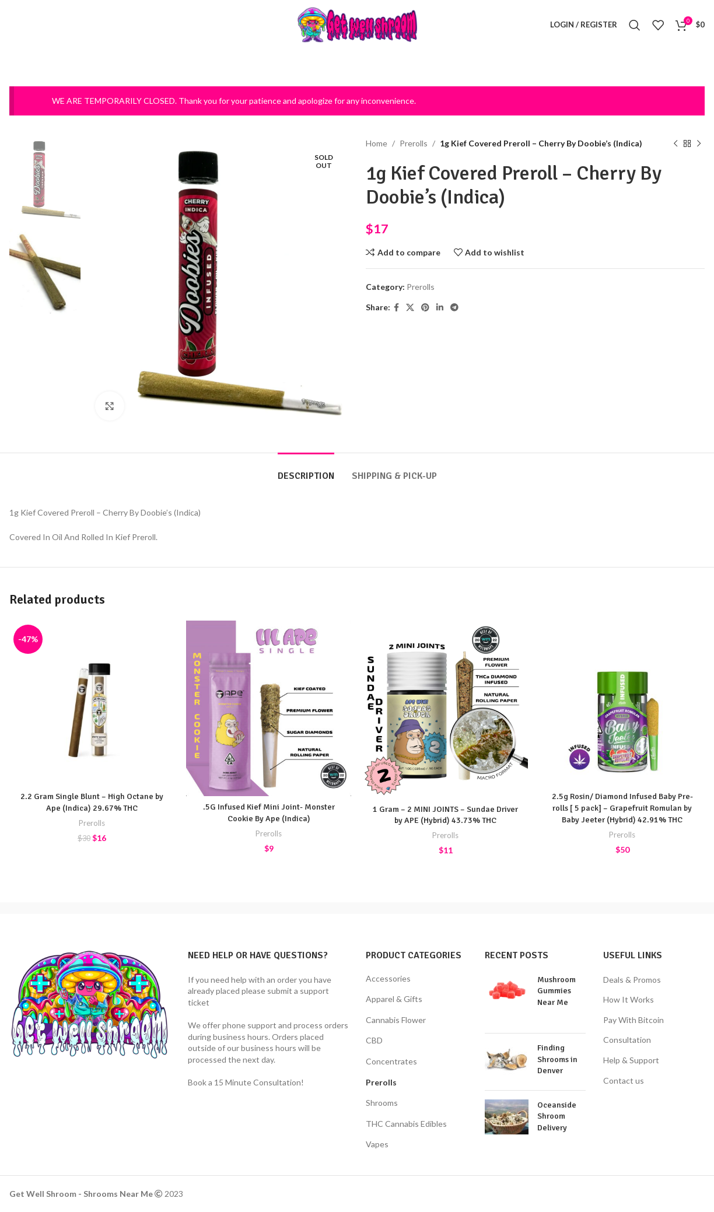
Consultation (627, 1040)
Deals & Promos (632, 980)
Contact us (623, 1080)
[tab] (306, 470)
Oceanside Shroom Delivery (556, 1116)
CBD (374, 1040)
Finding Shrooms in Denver (557, 1059)
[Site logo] (357, 24)
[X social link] (410, 307)
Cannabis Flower (396, 1020)
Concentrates (391, 1061)
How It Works (628, 999)
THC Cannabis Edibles (406, 1124)
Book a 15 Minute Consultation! (246, 1082)
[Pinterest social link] (425, 307)
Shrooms (382, 1103)
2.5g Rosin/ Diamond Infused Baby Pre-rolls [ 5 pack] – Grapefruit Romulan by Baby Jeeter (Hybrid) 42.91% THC (622, 807)
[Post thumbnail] (506, 999)
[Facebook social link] (396, 307)
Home (376, 143)
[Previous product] (675, 143)
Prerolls (414, 143)
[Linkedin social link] (440, 307)
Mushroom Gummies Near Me (556, 991)
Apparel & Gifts (394, 999)
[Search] (634, 25)
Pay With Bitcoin (633, 1020)
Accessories (388, 978)
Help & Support (631, 1060)
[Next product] (699, 143)
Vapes (377, 1144)
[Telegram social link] (454, 307)
